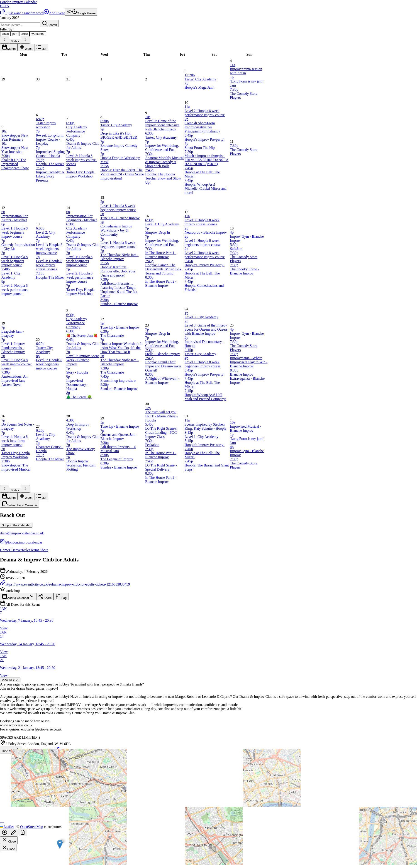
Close (9, 840)
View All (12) (10, 680)
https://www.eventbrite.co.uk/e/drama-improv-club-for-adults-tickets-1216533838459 (65, 584)
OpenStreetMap (31, 827)
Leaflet (7, 827)
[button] (60, 844)
